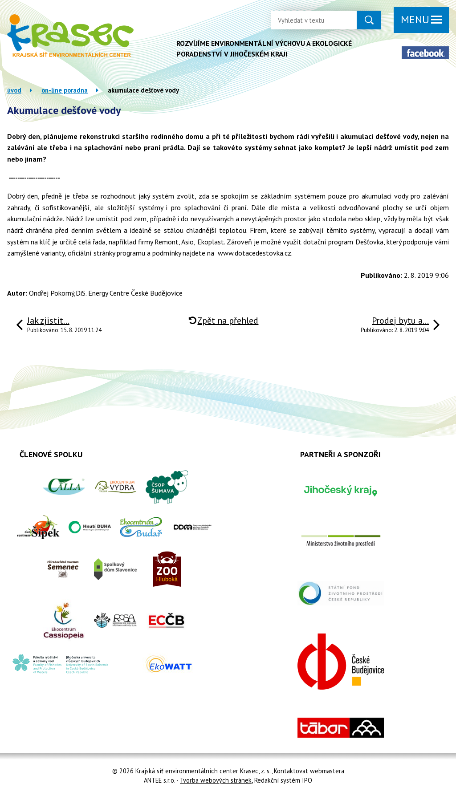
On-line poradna (64, 90)
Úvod (14, 90)
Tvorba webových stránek (216, 780)
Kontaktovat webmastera (309, 771)
